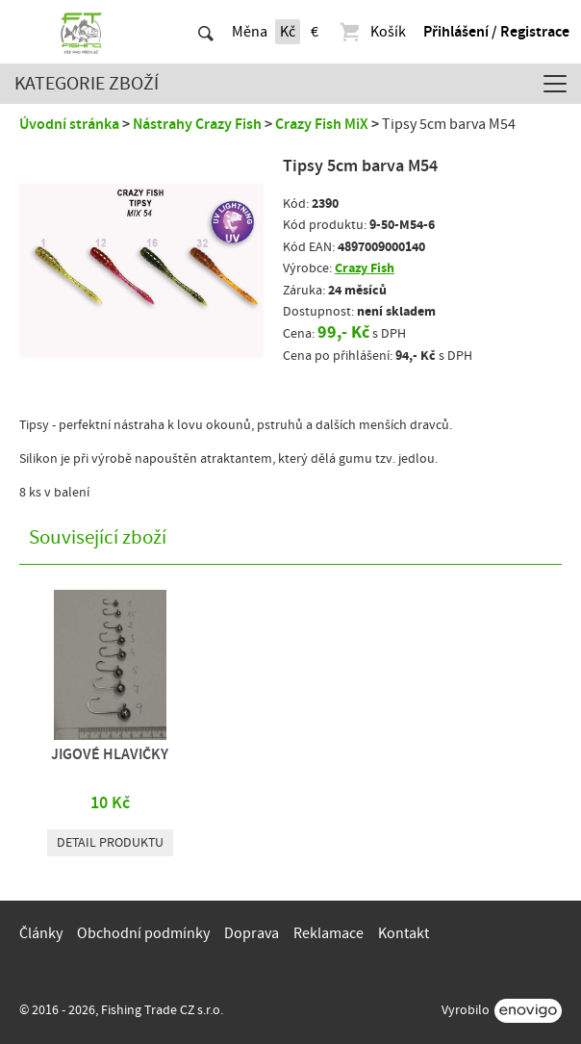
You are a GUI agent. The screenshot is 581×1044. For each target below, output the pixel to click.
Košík (372, 31)
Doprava (251, 933)
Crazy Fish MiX (321, 124)
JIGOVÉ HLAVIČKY (109, 754)
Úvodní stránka (69, 124)
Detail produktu (110, 843)
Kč (287, 31)
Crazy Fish (364, 268)
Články (41, 933)
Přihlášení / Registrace (496, 31)
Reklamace (328, 933)
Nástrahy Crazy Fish (197, 124)
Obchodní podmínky (143, 933)
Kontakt (403, 933)
